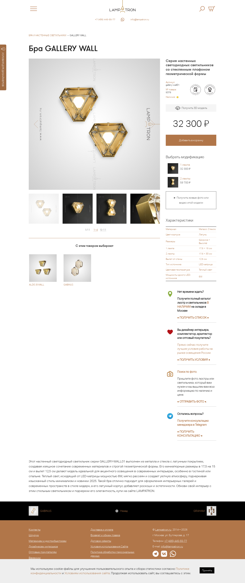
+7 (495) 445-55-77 (105, 19)
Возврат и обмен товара (105, 535)
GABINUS (45, 510)
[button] (35, 124)
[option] (94, 124)
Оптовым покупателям (43, 552)
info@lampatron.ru (140, 19)
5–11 (103, 229)
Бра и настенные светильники (47, 35)
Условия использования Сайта (109, 546)
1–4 (95, 229)
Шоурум (34, 535)
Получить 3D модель (191, 108)
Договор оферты (101, 540)
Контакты (34, 529)
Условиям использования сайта (87, 573)
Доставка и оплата (102, 529)
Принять (207, 570)
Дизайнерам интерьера (43, 546)
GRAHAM (199, 510)
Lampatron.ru (163, 529)
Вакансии (35, 557)
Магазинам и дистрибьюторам (47, 540)
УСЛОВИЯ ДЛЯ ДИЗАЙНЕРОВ (3, 66)
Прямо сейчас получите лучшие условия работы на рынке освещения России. (195, 348)
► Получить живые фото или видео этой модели (191, 200)
